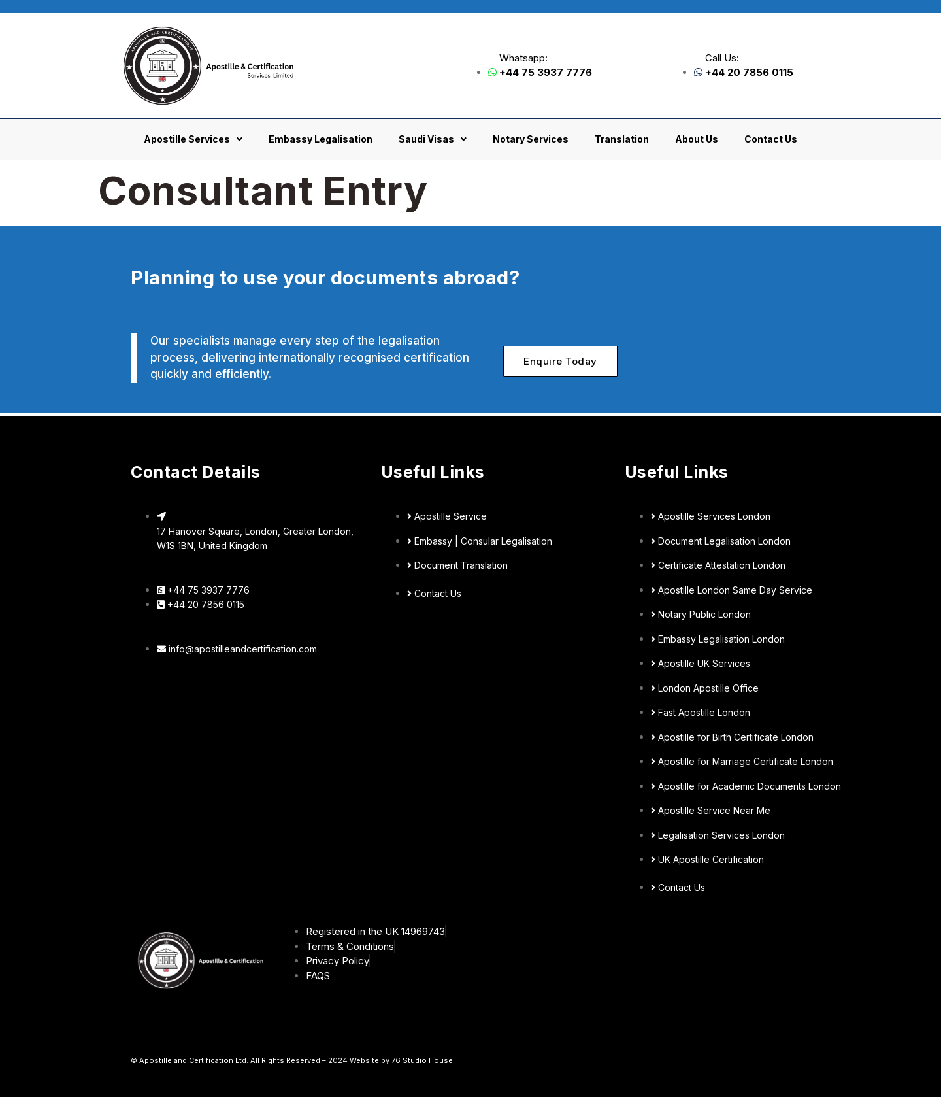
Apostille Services (193, 139)
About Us (696, 138)
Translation (622, 138)
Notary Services (531, 138)
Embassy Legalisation (320, 138)
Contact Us (770, 138)
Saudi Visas (433, 139)
